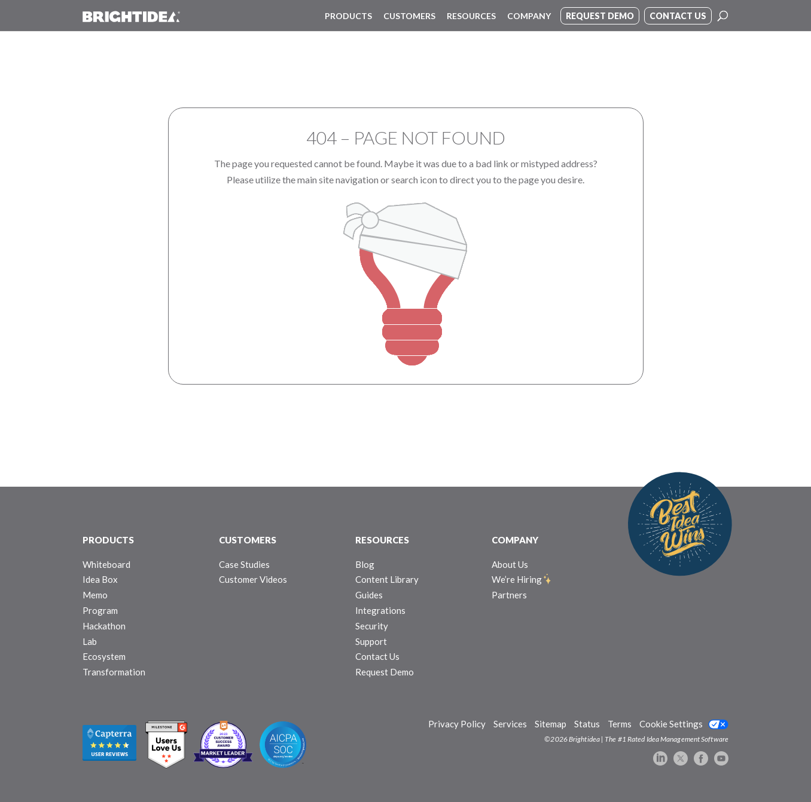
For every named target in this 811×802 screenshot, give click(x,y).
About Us (510, 564)
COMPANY (515, 539)
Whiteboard (106, 564)
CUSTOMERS (247, 539)
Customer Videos (253, 579)
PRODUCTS (108, 539)
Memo (95, 594)
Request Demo (384, 671)
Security (371, 625)
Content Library (387, 579)
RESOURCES (382, 539)
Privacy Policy (457, 723)
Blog (364, 564)
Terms (620, 723)
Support (371, 641)
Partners (509, 594)
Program (100, 610)
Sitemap (550, 723)
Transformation (114, 671)
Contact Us (377, 656)
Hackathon (104, 625)
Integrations (380, 610)
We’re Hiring (517, 579)
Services (510, 723)
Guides (369, 594)
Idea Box (100, 579)
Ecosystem (104, 656)
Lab (90, 641)
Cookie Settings (671, 723)
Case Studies (244, 564)
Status (587, 723)
